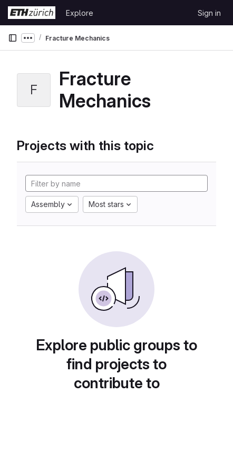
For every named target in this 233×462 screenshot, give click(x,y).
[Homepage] (31, 12)
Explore (79, 12)
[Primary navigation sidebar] (12, 38)
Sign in (209, 12)
